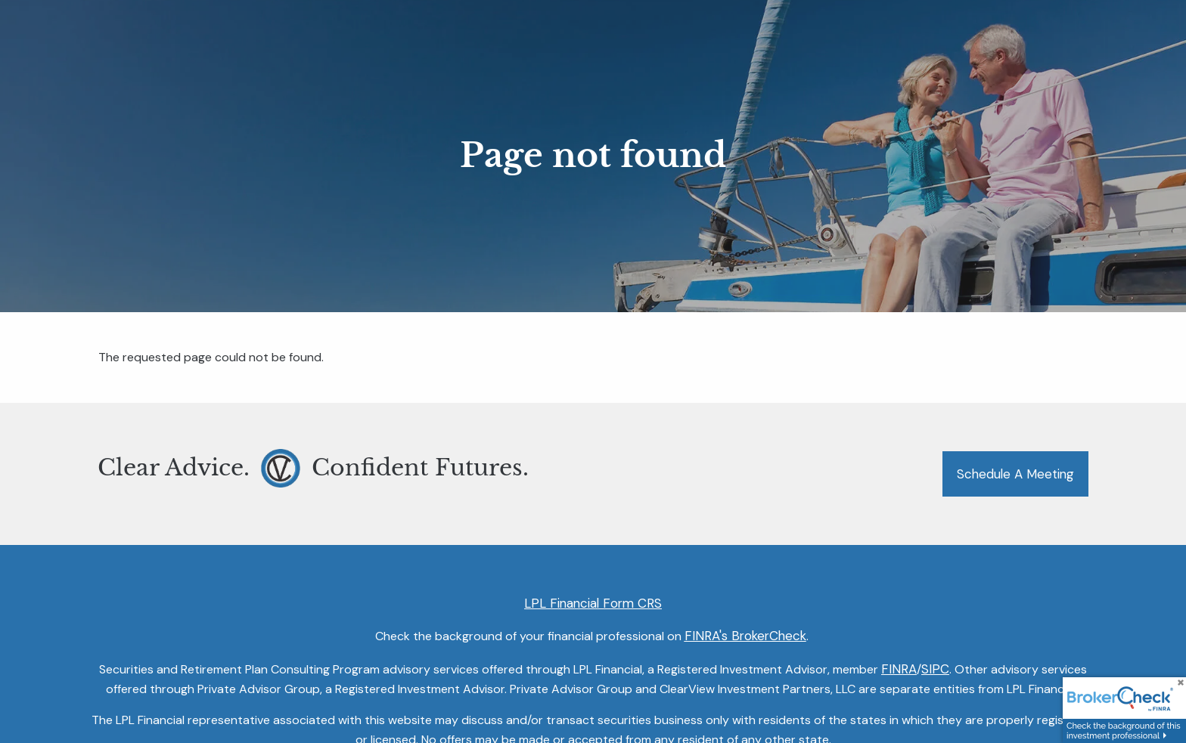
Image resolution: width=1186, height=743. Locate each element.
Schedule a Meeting (1015, 474)
